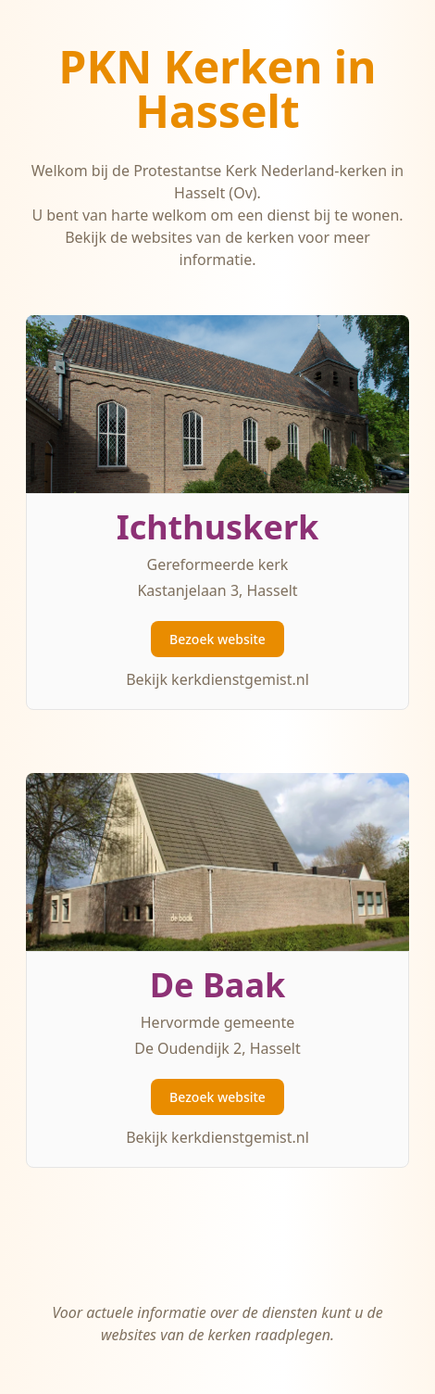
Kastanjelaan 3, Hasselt (217, 590)
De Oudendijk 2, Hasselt (217, 1048)
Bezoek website (217, 639)
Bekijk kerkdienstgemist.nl (217, 679)
